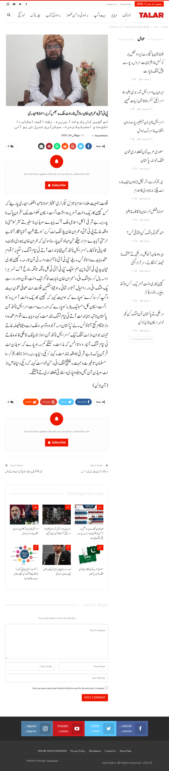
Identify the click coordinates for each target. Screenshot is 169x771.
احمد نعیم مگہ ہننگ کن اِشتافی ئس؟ (145, 233)
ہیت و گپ (100, 15)
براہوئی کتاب (53, 15)
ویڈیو (114, 15)
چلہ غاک (35, 15)
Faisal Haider (52, 761)
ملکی (68, 547)
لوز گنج (21, 15)
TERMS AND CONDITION (52, 751)
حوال (100, 507)
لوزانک (126, 15)
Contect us (111, 4)
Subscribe (59, 185)
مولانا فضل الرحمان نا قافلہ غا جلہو (144, 211)
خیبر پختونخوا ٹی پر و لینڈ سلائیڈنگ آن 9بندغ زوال (24, 471)
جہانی (67, 507)
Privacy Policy (77, 751)
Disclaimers (95, 751)
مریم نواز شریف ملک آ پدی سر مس (94, 471)
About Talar (125, 4)
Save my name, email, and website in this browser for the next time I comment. (68, 688)
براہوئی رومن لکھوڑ (77, 15)
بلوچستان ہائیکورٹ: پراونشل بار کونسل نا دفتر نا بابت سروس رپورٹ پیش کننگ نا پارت (143, 62)
